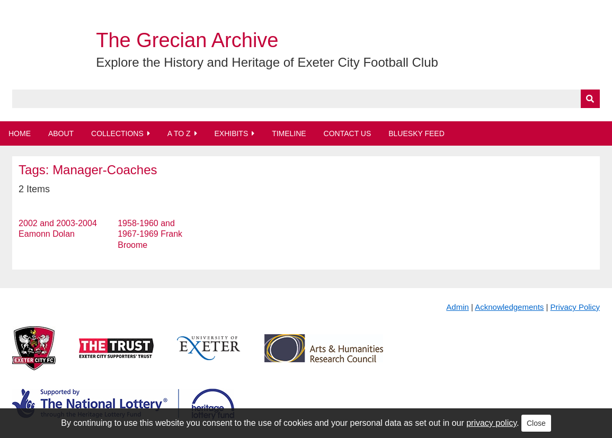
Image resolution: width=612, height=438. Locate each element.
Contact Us (347, 133)
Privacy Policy (575, 306)
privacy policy (491, 422)
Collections (117, 133)
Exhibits (231, 133)
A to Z (179, 133)
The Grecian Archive (187, 40)
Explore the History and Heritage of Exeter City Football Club (267, 62)
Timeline (289, 133)
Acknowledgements (509, 306)
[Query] (306, 99)
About (61, 133)
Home (19, 133)
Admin (457, 306)
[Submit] (590, 99)
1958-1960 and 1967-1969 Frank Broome (150, 234)
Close (536, 423)
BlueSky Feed (416, 133)
